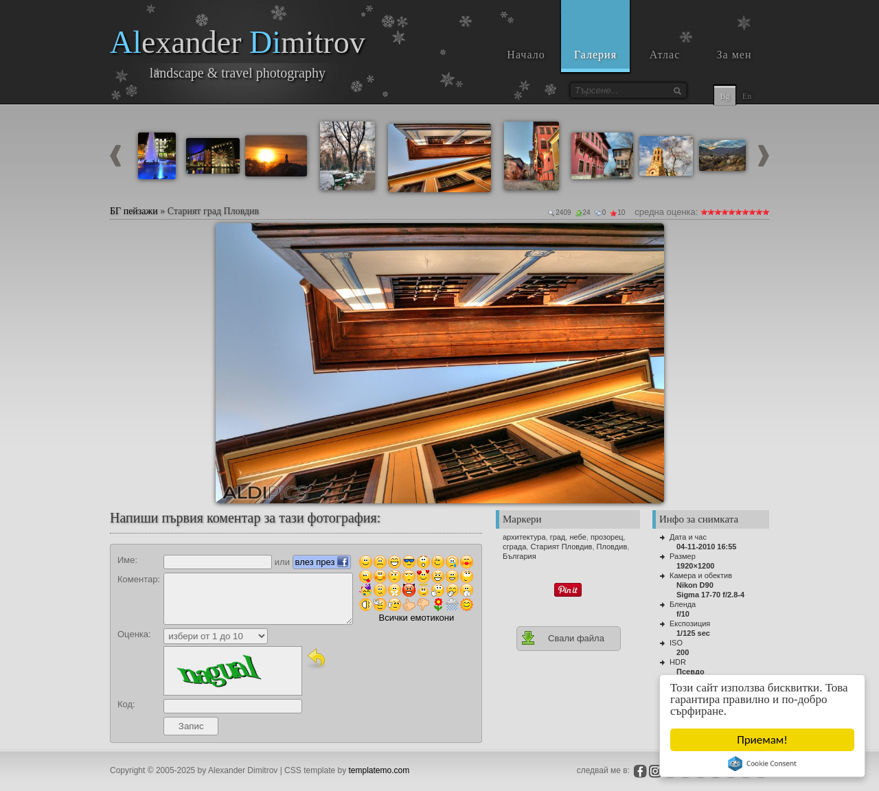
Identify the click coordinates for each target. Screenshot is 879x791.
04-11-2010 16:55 (706, 546)
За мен (734, 54)
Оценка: (134, 634)
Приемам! (762, 740)
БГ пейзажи (134, 211)
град (558, 537)
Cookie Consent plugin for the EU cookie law (762, 763)
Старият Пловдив (561, 546)
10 (765, 212)
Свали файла (562, 637)
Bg (724, 96)
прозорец (607, 537)
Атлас (665, 54)
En (746, 96)
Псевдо (690, 671)
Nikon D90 (695, 585)
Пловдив (612, 546)
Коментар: (138, 579)
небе (577, 537)
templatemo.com (379, 770)
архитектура (524, 537)
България (519, 556)
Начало (526, 54)
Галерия (595, 54)
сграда (514, 546)
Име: (127, 560)
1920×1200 (695, 566)
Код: (126, 704)
